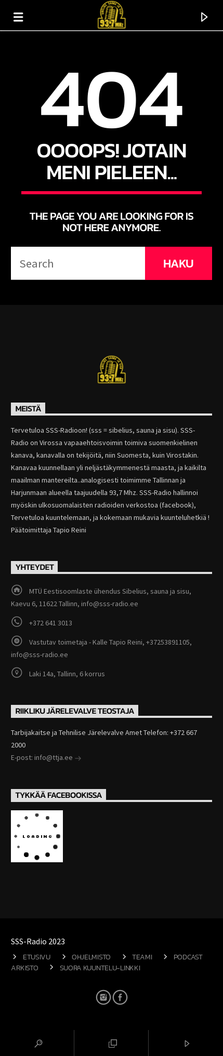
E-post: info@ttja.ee (46, 758)
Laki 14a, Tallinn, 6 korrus (67, 673)
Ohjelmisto (91, 957)
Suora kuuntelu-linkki (100, 967)
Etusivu (36, 957)
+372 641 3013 (50, 622)
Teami (142, 957)
